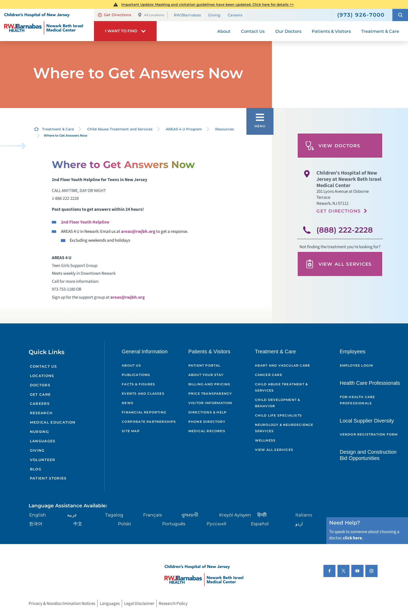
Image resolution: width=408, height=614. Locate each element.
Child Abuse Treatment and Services (119, 129)
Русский (216, 523)
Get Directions (114, 14)
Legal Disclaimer (139, 603)
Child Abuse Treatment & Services (281, 387)
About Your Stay (206, 375)
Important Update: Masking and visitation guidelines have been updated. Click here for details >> (207, 4)
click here (352, 538)
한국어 (35, 523)
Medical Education (53, 422)
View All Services (338, 263)
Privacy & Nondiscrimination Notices (62, 603)
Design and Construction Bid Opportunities (368, 455)
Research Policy (173, 603)
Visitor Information (210, 403)
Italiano (303, 514)
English (37, 514)
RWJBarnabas (187, 15)
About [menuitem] (224, 31)
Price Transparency (210, 393)
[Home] (47, 25)
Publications (136, 375)
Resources (224, 129)
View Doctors (332, 145)
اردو (299, 523)
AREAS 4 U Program (184, 129)
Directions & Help (207, 412)
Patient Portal (204, 365)
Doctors (40, 385)
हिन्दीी (261, 514)
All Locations (151, 15)
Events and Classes (143, 393)
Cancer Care (268, 375)
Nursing (39, 432)
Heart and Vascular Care (282, 365)
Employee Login (356, 365)
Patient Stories (48, 478)
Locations (42, 376)
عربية (72, 514)
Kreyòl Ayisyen (235, 514)
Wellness (265, 440)
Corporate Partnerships (149, 422)
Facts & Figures (138, 384)
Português (173, 523)
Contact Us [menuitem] (253, 31)
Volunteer (42, 460)
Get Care (40, 394)
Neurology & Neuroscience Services (284, 428)
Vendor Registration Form (369, 434)
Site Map (131, 431)
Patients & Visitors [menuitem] (331, 31)
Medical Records (206, 431)
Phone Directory (206, 422)
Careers (235, 15)
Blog (35, 469)
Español (260, 523)
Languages (42, 441)
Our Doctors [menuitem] (288, 31)
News (127, 403)
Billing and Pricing (209, 384)
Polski (124, 523)
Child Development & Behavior (277, 403)
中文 (77, 523)
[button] (400, 15)
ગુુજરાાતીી (189, 514)
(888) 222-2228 (344, 229)
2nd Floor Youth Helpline (85, 222)
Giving (214, 15)
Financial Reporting (144, 412)
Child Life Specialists (278, 415)
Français (152, 514)
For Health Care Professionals (357, 400)
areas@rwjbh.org (138, 231)
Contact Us (43, 366)
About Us (131, 365)
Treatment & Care (58, 129)
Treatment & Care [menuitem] (380, 31)
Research (41, 413)
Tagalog (114, 514)
